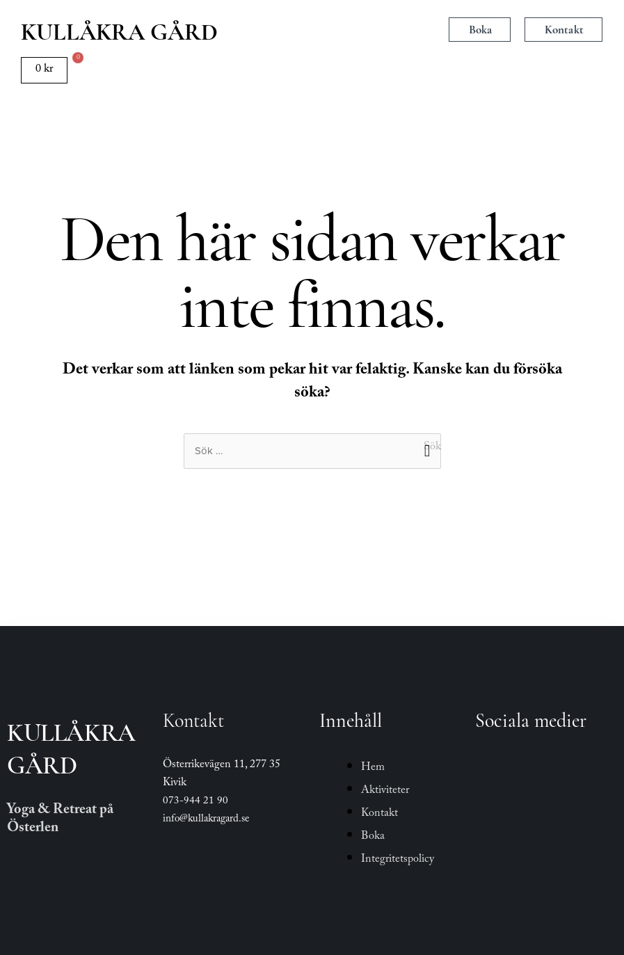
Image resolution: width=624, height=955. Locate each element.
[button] (314, 30)
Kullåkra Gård (119, 32)
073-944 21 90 (195, 802)
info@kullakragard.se (206, 820)
